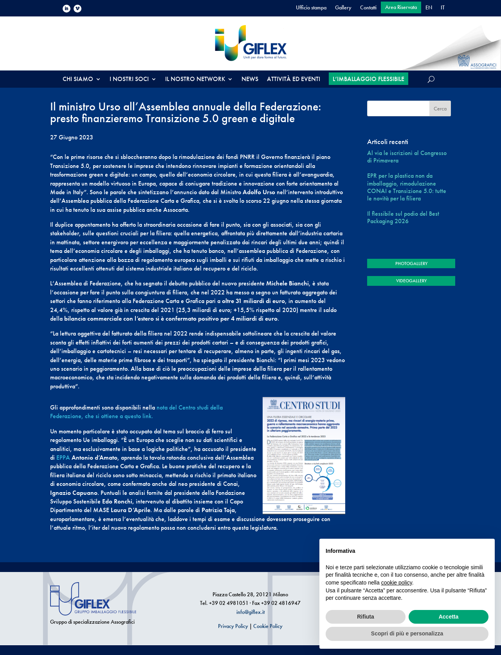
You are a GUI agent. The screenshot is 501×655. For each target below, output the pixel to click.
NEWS (249, 79)
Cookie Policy (268, 626)
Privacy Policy (233, 626)
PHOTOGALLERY (411, 263)
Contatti (368, 8)
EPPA (63, 457)
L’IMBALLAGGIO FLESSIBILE (368, 79)
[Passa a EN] (428, 9)
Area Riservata (401, 7)
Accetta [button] (449, 616)
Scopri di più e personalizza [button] (407, 633)
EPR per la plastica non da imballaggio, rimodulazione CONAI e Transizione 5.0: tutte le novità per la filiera (406, 187)
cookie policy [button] (396, 582)
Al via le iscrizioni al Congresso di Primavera (407, 156)
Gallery (343, 8)
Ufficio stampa (311, 8)
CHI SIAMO (78, 79)
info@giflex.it (250, 611)
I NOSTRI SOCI (129, 79)
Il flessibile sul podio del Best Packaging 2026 (403, 217)
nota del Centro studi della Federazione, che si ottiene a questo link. (136, 411)
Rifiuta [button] (365, 616)
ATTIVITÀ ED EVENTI (293, 79)
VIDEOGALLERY (411, 281)
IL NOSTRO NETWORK (195, 79)
